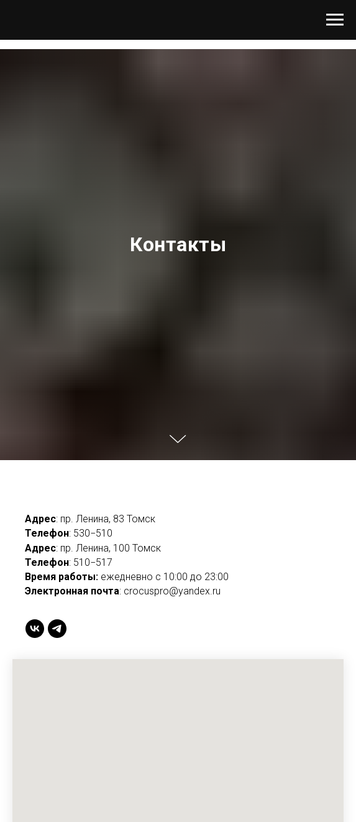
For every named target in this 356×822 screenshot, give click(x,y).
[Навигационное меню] (335, 20)
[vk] (34, 628)
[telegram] (57, 628)
